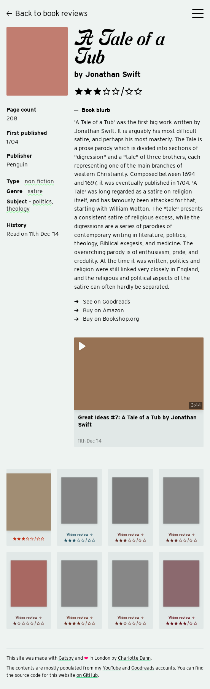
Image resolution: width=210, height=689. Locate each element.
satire (35, 191)
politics (42, 201)
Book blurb (92, 110)
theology (18, 208)
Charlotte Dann (134, 658)
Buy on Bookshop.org (106, 318)
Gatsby (66, 658)
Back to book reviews (47, 13)
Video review (79, 534)
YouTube (112, 668)
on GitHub (87, 675)
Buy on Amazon (99, 310)
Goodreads (142, 668)
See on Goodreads (102, 301)
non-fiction (39, 181)
